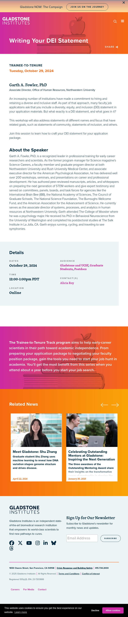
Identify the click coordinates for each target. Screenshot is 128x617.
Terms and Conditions (68, 573)
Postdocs (80, 268)
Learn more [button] (20, 612)
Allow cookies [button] (113, 610)
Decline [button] (95, 610)
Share (112, 46)
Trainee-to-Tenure (25, 65)
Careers (15, 589)
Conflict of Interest (91, 573)
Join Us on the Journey (87, 7)
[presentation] (106, 404)
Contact (42, 589)
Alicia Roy (67, 282)
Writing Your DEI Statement (21, 379)
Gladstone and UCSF (74, 265)
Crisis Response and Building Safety (75, 568)
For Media (28, 589)
